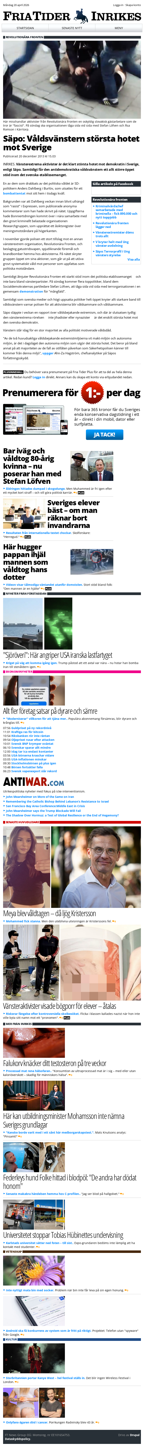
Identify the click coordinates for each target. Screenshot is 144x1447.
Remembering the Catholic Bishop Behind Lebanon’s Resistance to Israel (57, 801)
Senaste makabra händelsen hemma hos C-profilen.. (43, 1194)
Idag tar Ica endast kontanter (32, 751)
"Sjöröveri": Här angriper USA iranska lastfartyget (57, 654)
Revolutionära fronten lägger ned (112, 225)
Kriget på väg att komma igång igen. (31, 663)
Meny (119, 28)
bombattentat (14, 193)
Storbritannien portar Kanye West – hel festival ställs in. (45, 1378)
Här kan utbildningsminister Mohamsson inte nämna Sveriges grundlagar (63, 1120)
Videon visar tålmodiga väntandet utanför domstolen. (44, 585)
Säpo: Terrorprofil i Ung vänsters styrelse (113, 253)
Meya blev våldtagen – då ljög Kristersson (49, 912)
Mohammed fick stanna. (23, 921)
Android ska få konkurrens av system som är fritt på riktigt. (48, 1331)
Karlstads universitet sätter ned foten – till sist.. (40, 1243)
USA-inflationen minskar (29, 759)
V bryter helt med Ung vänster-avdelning (112, 244)
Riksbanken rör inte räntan (30, 736)
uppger (48, 353)
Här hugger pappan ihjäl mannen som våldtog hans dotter (25, 562)
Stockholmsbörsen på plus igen (33, 763)
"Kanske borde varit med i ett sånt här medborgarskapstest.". (50, 1132)
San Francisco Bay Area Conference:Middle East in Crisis (45, 806)
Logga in (39, 377)
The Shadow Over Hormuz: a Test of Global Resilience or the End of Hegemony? (62, 815)
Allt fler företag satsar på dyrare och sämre (50, 710)
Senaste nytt (72, 28)
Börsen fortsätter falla (27, 767)
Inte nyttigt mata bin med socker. (30, 1290)
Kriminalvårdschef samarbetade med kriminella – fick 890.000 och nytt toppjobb (116, 211)
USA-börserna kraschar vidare (32, 755)
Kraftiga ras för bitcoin (27, 732)
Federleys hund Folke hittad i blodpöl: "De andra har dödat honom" (69, 1181)
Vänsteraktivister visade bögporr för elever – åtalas (59, 1005)
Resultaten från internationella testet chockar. (39, 533)
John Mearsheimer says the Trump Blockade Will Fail (43, 811)
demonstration (32, 291)
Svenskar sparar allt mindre (31, 748)
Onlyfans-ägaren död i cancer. (27, 1422)
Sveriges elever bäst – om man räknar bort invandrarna (73, 513)
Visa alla (134, 259)
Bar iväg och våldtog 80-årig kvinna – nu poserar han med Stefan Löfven (32, 466)
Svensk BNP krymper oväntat (32, 744)
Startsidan (25, 28)
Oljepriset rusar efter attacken (32, 740)
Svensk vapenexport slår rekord (34, 771)
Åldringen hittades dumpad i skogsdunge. (36, 489)
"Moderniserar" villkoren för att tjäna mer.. (37, 719)
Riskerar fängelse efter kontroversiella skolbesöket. (43, 1014)
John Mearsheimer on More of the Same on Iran (40, 797)
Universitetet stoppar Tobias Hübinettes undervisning (63, 1234)
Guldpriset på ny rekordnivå (31, 728)
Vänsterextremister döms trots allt (115, 234)
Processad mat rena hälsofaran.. (29, 1071)
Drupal (134, 1435)
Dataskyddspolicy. (18, 1439)
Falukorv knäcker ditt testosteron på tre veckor (54, 1062)
